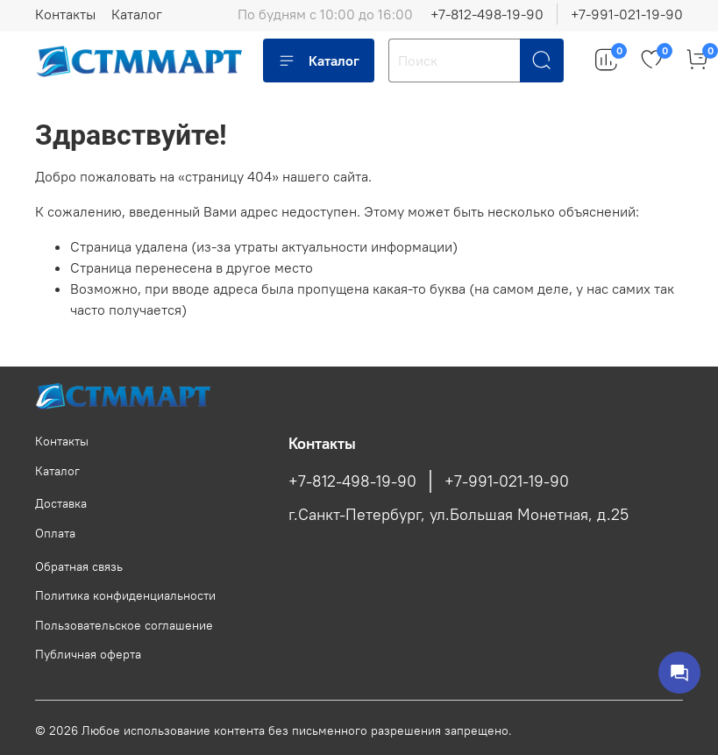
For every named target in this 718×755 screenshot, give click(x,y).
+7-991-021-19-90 (627, 14)
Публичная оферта (88, 654)
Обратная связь (79, 566)
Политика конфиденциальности (125, 595)
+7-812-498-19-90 (487, 14)
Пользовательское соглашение (124, 625)
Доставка (61, 503)
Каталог (136, 14)
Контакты (65, 14)
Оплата (55, 533)
